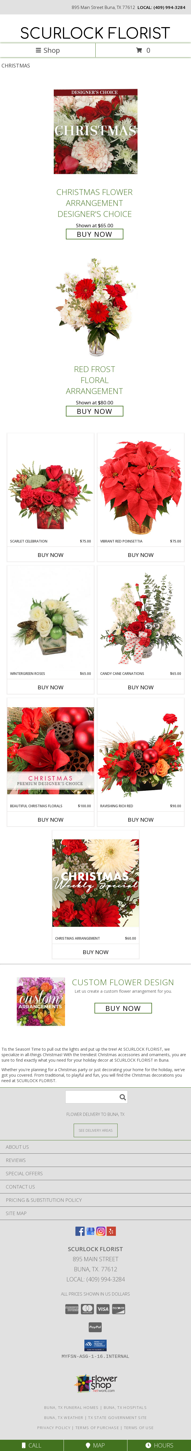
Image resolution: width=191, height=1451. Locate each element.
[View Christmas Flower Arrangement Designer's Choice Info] (96, 131)
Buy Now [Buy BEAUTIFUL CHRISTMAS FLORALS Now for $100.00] (51, 819)
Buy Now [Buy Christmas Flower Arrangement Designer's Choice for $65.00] (94, 234)
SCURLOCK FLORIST (95, 34)
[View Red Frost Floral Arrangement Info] (96, 309)
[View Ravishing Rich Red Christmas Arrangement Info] (140, 750)
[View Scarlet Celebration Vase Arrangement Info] (50, 485)
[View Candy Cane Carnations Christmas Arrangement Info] (140, 618)
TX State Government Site (117, 1417)
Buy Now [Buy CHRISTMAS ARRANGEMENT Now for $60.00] (96, 952)
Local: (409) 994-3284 (95, 1279)
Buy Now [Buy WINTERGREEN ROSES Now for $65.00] (51, 687)
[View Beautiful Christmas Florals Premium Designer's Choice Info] (50, 750)
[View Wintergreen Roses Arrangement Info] (50, 618)
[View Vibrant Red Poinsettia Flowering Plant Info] (140, 485)
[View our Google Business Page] (90, 1234)
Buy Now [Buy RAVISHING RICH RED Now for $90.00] (141, 819)
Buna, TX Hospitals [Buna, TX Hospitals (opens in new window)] (125, 1407)
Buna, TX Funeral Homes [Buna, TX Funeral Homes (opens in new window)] (71, 1407)
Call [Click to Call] (31, 1445)
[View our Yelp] (111, 1234)
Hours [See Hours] (159, 1445)
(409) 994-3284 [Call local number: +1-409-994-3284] (169, 7)
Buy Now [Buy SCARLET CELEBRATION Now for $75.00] (51, 555)
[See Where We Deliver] (96, 1130)
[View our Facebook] (80, 1234)
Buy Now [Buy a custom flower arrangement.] (123, 1008)
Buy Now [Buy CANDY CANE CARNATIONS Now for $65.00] (141, 687)
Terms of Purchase (97, 1427)
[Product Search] (96, 1096)
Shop (48, 50)
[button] (95, 1345)
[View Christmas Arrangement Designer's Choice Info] (95, 883)
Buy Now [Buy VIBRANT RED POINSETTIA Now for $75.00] (141, 555)
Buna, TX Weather (64, 1417)
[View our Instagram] (100, 1234)
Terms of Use (139, 1427)
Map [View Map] (95, 1445)
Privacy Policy (54, 1427)
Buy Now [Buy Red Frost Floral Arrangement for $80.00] (94, 411)
